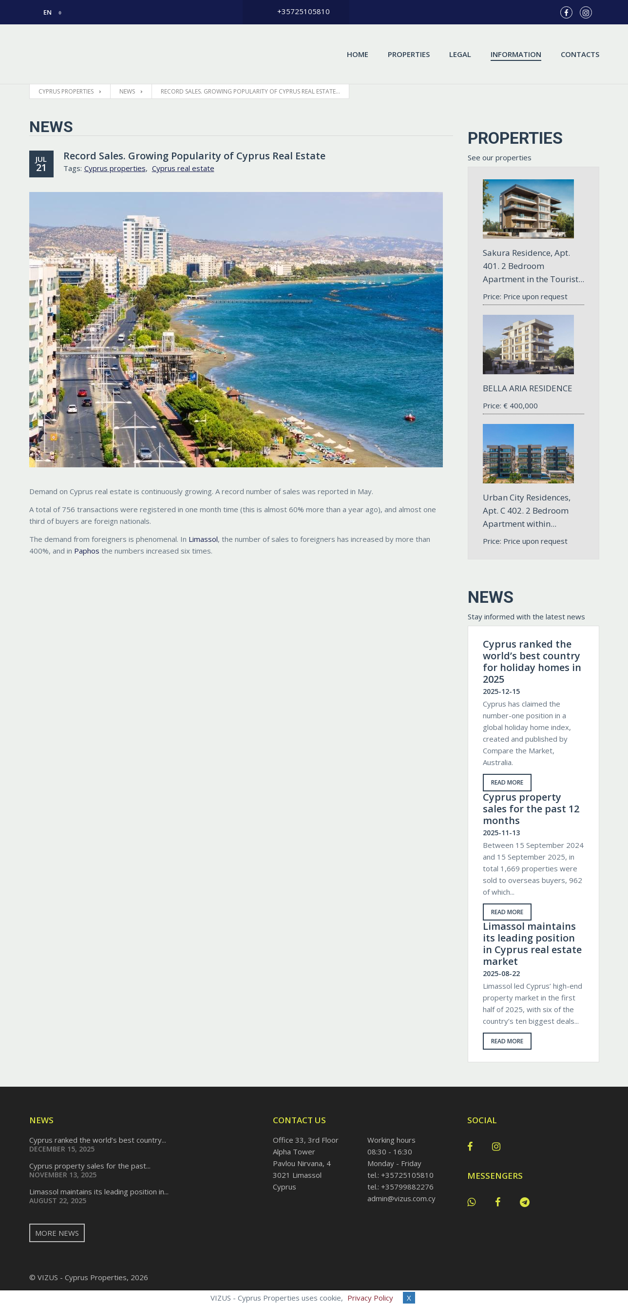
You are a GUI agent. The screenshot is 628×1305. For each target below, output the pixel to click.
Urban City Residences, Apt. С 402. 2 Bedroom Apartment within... (527, 510)
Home (357, 54)
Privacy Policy (370, 1298)
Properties (409, 54)
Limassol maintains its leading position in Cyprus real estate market (532, 944)
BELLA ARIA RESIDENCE (527, 388)
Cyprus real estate (183, 168)
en (41, 12)
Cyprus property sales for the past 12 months (531, 808)
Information (516, 54)
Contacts (580, 54)
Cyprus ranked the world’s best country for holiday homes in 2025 (532, 661)
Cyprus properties (115, 168)
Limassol (203, 539)
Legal (460, 54)
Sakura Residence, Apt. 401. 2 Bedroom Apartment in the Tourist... (533, 266)
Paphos (86, 551)
